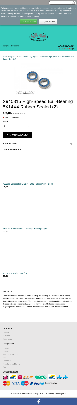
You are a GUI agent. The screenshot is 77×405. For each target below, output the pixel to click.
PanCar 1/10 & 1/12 (10, 355)
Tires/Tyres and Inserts (11, 364)
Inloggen (6, 46)
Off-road (12, 57)
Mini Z (5, 358)
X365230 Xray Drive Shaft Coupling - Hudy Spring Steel (26, 228)
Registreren (15, 46)
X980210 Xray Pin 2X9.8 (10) (15, 273)
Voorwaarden (8, 339)
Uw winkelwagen (66, 46)
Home (5, 57)
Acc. (4, 367)
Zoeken (73, 3)
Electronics (7, 361)
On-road (6, 348)
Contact (6, 333)
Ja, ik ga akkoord (29, 22)
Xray (20, 57)
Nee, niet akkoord (48, 22)
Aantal (5, 121)
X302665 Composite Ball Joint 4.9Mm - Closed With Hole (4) (28, 184)
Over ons (6, 336)
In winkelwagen (18, 135)
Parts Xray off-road (31, 57)
